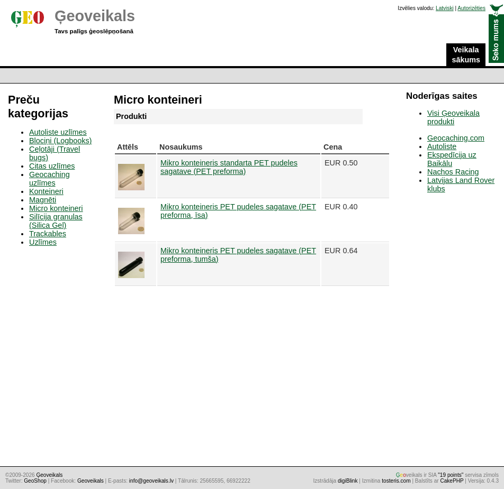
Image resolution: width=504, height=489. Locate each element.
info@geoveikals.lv (151, 481)
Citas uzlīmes (52, 166)
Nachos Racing (453, 172)
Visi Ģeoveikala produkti (453, 117)
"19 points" (450, 475)
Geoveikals (90, 481)
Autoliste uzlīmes (58, 132)
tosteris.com (396, 481)
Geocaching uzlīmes (49, 178)
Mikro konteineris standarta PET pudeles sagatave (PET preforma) (229, 167)
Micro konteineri (56, 208)
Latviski (445, 8)
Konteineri (46, 191)
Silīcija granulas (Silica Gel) (56, 221)
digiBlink (348, 481)
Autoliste (441, 146)
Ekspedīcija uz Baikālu (451, 159)
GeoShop (35, 481)
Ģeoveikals (95, 15)
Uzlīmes (43, 242)
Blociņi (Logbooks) (60, 140)
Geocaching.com (455, 138)
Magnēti (42, 200)
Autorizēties (471, 8)
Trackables (47, 233)
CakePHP (451, 481)
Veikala (466, 54)
